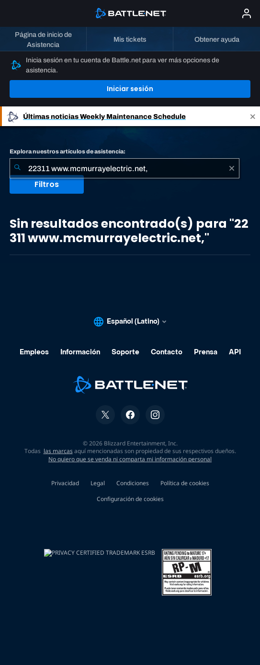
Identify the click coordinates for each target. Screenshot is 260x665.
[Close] (253, 116)
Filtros (46, 184)
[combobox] (124, 168)
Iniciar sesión (130, 88)
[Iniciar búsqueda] (17, 168)
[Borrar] (231, 168)
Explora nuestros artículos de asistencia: (67, 151)
